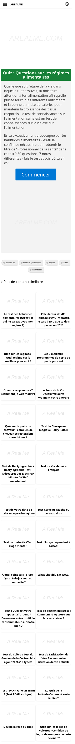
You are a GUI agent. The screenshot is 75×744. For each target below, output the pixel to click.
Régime (52, 262)
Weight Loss (37, 270)
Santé (65, 262)
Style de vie (10, 262)
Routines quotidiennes (32, 262)
